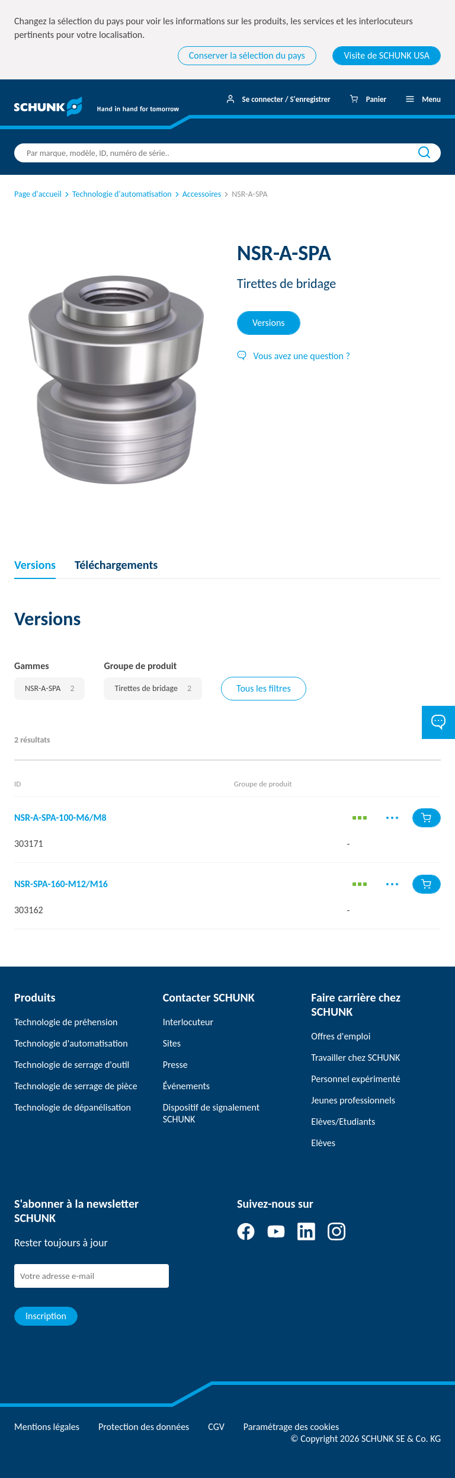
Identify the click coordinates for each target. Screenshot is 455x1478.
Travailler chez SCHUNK (355, 1057)
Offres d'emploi (340, 1036)
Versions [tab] (268, 322)
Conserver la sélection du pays (247, 55)
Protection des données (143, 1426)
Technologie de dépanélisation (72, 1107)
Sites (172, 1043)
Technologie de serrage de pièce (75, 1086)
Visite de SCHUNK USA (387, 55)
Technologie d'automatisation (117, 194)
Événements (186, 1086)
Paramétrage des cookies (291, 1426)
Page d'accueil (38, 194)
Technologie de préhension (66, 1022)
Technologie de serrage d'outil (71, 1064)
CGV (216, 1426)
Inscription (45, 1316)
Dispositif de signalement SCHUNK (211, 1113)
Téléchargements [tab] (116, 565)
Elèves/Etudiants (343, 1121)
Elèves (323, 1143)
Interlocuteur (188, 1022)
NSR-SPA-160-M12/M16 (61, 884)
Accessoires (197, 194)
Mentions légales (46, 1426)
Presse (175, 1064)
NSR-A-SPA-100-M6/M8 (60, 817)
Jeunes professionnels (353, 1100)
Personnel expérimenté (355, 1078)
